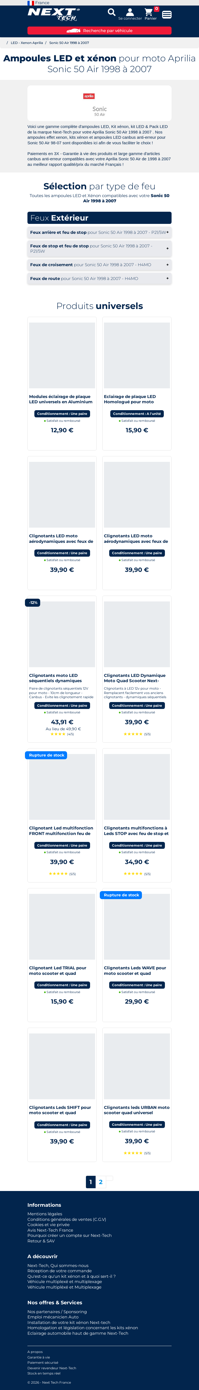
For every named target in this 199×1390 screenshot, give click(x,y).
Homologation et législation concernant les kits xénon (82, 1327)
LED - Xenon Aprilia (27, 43)
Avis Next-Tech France (50, 1230)
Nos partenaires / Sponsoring (57, 1311)
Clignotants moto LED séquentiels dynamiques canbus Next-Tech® (55, 681)
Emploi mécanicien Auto (52, 1317)
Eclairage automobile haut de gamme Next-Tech (77, 1333)
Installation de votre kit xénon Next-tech (68, 1322)
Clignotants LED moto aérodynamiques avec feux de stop (61, 541)
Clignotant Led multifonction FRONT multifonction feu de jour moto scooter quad (61, 833)
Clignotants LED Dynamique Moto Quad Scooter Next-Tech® (134, 681)
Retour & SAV (41, 1241)
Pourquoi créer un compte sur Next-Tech (69, 1235)
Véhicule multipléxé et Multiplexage (64, 1287)
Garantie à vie (38, 1357)
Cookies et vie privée (48, 1224)
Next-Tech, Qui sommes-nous (57, 1265)
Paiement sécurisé (42, 1362)
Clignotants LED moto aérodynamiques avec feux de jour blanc (136, 541)
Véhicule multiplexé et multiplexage (64, 1281)
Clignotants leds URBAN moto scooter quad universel (137, 1110)
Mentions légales (44, 1213)
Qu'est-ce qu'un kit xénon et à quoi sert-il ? (71, 1276)
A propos (35, 1352)
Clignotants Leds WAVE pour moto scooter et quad (135, 970)
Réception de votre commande (59, 1270)
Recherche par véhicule (99, 30)
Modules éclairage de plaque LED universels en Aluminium (61, 399)
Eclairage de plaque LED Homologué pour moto (130, 399)
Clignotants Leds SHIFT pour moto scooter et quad (60, 1110)
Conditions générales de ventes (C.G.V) (66, 1219)
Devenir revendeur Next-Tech (51, 1368)
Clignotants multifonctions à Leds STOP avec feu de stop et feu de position (136, 833)
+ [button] (99, 232)
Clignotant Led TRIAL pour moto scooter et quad (57, 970)
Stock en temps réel (43, 1373)
